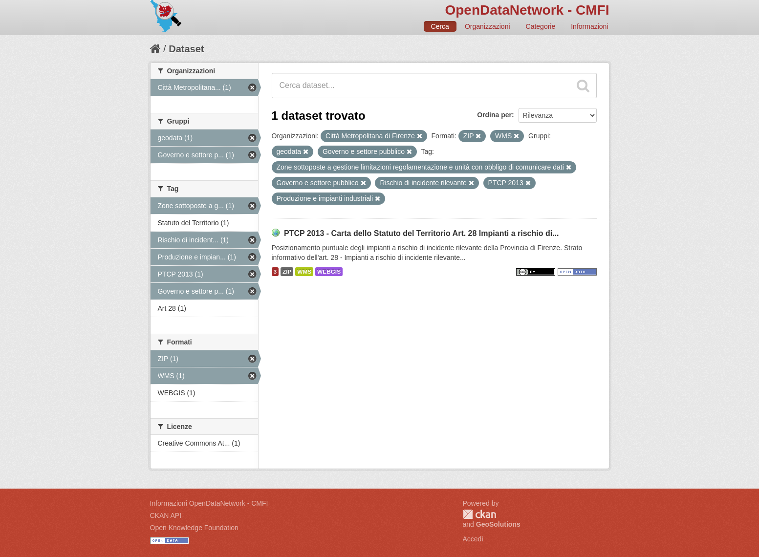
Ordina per (494, 115)
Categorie (541, 26)
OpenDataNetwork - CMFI (527, 10)
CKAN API (166, 515)
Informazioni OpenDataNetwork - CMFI (209, 503)
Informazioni (589, 26)
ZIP (286, 271)
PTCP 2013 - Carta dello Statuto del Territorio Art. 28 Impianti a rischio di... (421, 233)
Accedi (473, 539)
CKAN (479, 514)
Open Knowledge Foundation (194, 528)
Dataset (186, 48)
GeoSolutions (498, 524)
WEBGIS (329, 271)
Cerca (440, 26)
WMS (304, 271)
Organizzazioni (487, 26)
